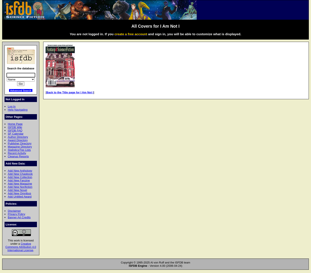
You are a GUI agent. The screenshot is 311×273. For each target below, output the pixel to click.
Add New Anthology (20, 170)
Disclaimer (14, 210)
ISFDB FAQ (15, 130)
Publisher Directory (19, 143)
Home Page (15, 124)
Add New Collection (20, 177)
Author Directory (18, 137)
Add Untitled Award (20, 196)
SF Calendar (16, 133)
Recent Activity (17, 153)
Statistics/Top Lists (19, 150)
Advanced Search (20, 90)
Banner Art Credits (19, 217)
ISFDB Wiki (15, 127)
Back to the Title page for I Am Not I (70, 92)
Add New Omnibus (19, 193)
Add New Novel (17, 190)
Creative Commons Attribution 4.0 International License (20, 247)
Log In (12, 106)
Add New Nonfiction (20, 186)
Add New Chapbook (20, 174)
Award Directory (18, 140)
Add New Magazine (20, 183)
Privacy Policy (16, 214)
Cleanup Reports (18, 156)
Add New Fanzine (19, 180)
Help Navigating (17, 109)
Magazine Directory (20, 146)
